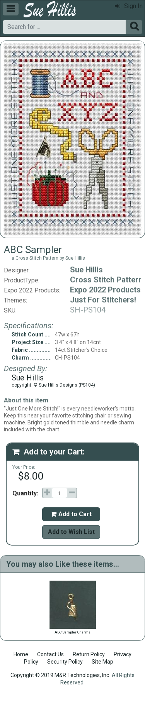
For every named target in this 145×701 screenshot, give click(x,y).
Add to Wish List (71, 531)
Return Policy (89, 654)
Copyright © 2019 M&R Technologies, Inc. (60, 675)
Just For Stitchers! (103, 299)
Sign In (129, 6)
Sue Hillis (86, 269)
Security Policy (65, 662)
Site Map (102, 662)
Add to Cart (71, 514)
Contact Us (50, 654)
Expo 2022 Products (105, 289)
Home (21, 654)
